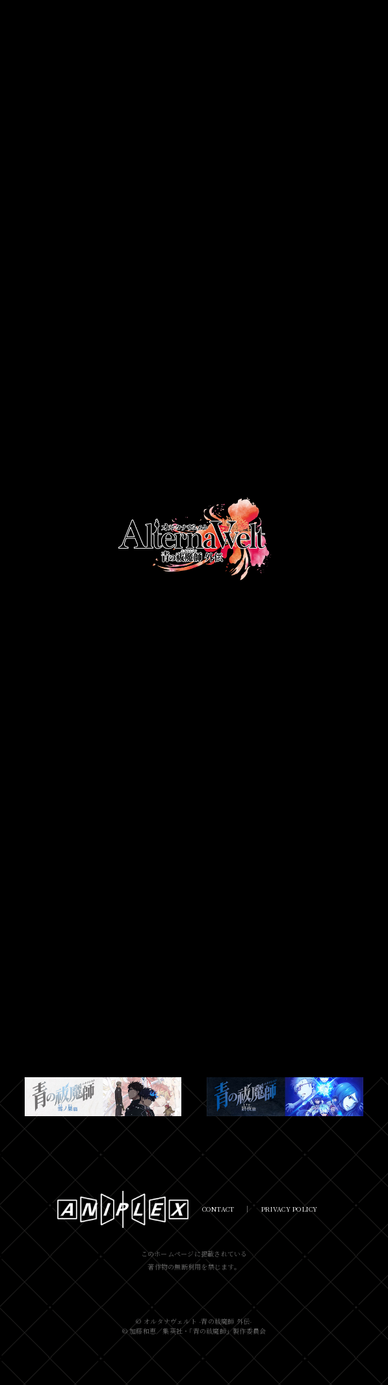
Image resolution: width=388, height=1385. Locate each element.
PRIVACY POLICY (289, 1209)
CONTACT (218, 1209)
